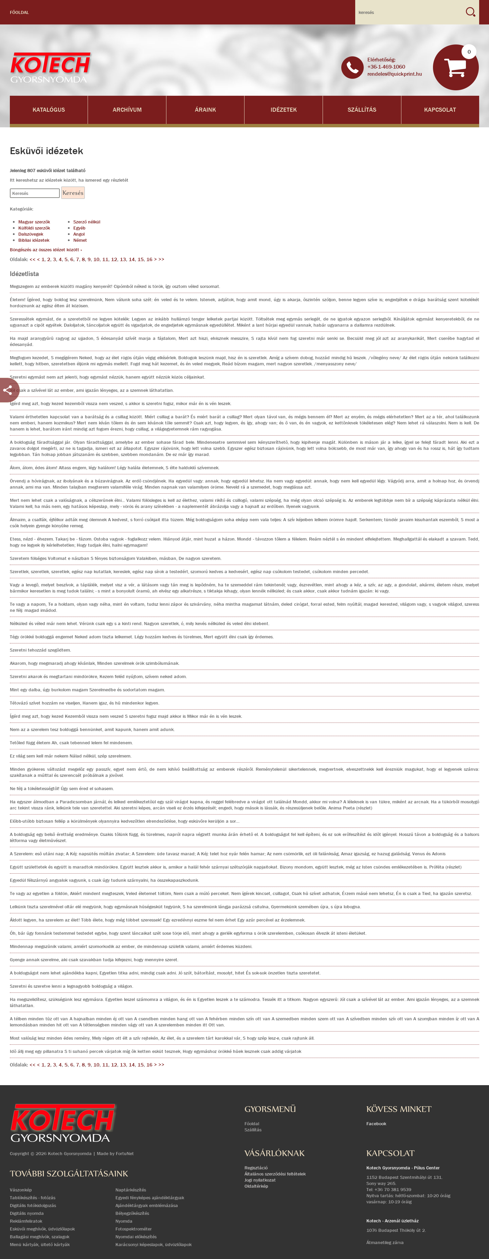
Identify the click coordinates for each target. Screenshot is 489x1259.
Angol (79, 234)
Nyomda (123, 1221)
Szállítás (362, 110)
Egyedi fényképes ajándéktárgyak (149, 1197)
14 (132, 259)
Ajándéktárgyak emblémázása (146, 1205)
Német (80, 240)
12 (114, 259)
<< (33, 259)
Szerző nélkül (86, 222)
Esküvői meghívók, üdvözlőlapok (42, 1229)
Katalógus (49, 110)
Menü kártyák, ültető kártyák (40, 1244)
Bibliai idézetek (33, 240)
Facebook (376, 1123)
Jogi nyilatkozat (260, 1180)
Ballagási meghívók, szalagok (39, 1237)
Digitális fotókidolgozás (33, 1205)
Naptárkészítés (130, 1190)
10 (96, 259)
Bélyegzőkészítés (132, 1213)
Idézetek (284, 110)
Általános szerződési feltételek (275, 1174)
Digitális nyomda (27, 1213)
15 (141, 259)
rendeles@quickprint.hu (394, 73)
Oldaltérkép (256, 1186)
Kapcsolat (440, 110)
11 (105, 259)
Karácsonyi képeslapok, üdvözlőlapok (153, 1244)
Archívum (127, 110)
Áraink (205, 110)
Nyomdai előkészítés (136, 1237)
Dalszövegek (30, 234)
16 (149, 259)
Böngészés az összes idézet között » (46, 250)
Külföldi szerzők (34, 228)
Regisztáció (256, 1168)
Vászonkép (21, 1190)
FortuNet (125, 1153)
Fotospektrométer (133, 1229)
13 (123, 259)
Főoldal (19, 12)
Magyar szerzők (34, 222)
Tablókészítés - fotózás (32, 1197)
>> (161, 259)
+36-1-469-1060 (386, 66)
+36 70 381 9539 (393, 1189)
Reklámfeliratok (26, 1221)
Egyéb (79, 228)
